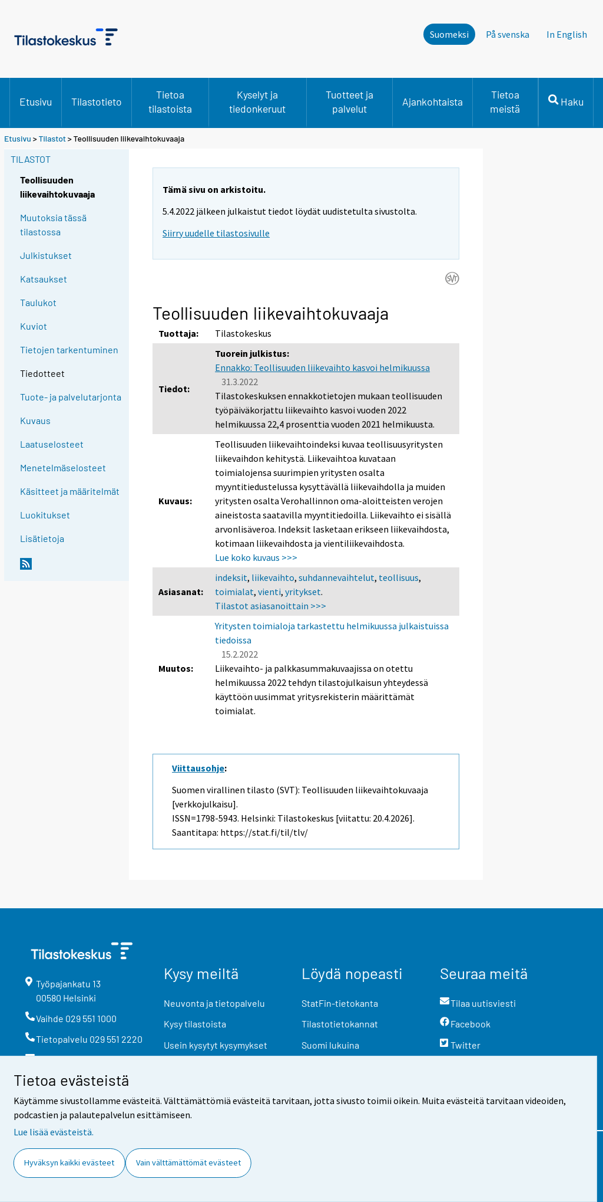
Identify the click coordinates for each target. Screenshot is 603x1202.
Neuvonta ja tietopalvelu (214, 1003)
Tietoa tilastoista (170, 101)
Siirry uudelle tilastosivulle (216, 233)
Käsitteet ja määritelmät (70, 491)
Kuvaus (35, 420)
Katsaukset (43, 278)
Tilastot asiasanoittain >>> (270, 606)
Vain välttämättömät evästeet (188, 1162)
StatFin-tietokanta (340, 1003)
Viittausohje (198, 768)
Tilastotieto (96, 101)
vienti (269, 591)
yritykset (303, 591)
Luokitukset (45, 514)
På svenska (507, 34)
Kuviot (33, 325)
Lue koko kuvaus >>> (256, 557)
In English (566, 34)
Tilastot (52, 138)
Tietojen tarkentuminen (69, 349)
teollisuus (399, 577)
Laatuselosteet (52, 443)
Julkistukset (46, 255)
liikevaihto (272, 577)
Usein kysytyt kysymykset (215, 1044)
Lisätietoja (42, 538)
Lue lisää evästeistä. (54, 1132)
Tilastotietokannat (340, 1023)
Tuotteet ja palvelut (349, 101)
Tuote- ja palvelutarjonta (70, 396)
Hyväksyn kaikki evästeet (69, 1162)
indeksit (231, 577)
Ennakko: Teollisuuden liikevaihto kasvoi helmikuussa (322, 367)
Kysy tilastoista (195, 1023)
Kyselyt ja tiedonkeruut (257, 101)
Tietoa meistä (505, 101)
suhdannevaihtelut (337, 577)
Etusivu (35, 101)
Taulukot (38, 302)
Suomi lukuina (330, 1044)
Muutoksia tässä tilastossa (53, 224)
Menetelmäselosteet (63, 467)
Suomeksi (449, 34)
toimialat (234, 591)
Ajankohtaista (432, 101)
